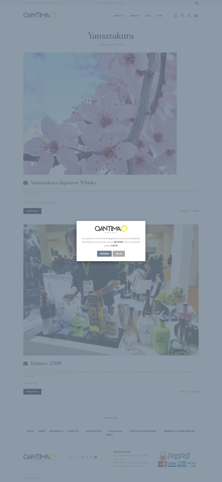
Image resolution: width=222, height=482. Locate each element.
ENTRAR (104, 254)
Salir (119, 254)
